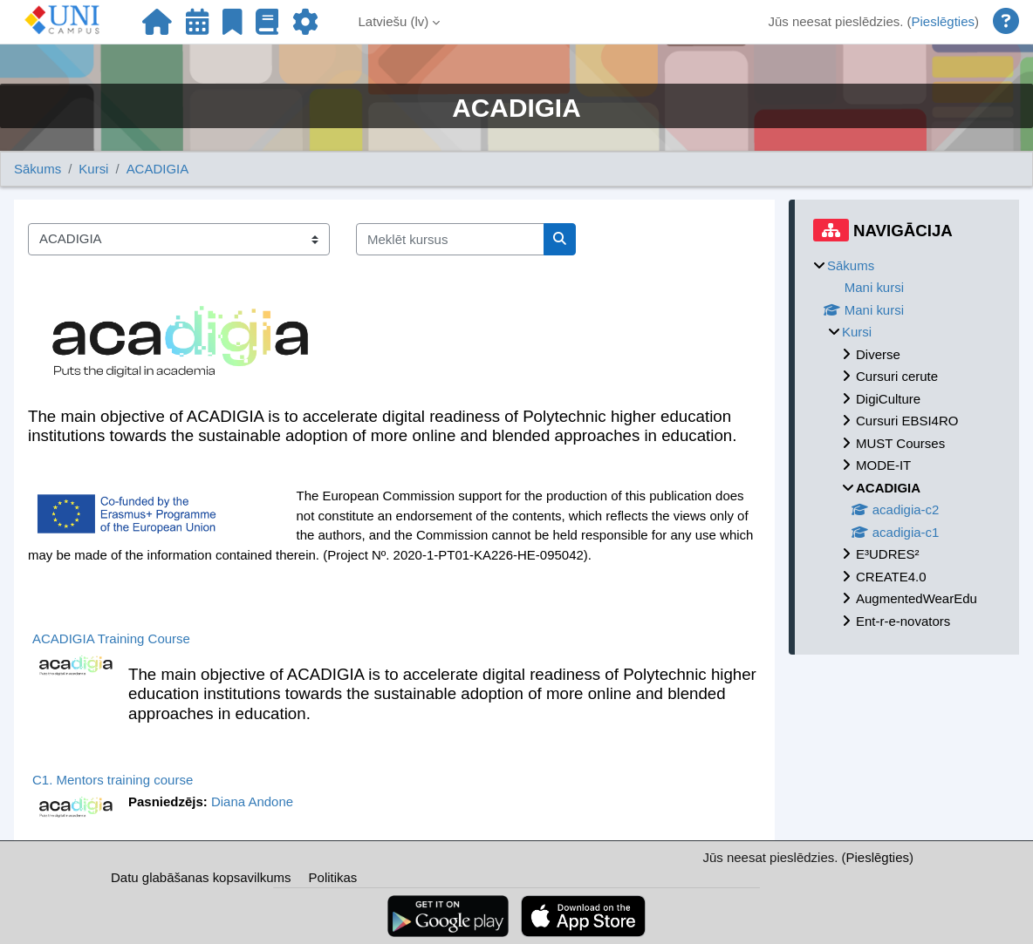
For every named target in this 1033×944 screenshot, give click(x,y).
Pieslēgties (943, 21)
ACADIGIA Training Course (111, 638)
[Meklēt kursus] (450, 239)
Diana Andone (252, 801)
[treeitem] (907, 444)
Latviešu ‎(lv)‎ (393, 21)
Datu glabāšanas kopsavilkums (201, 877)
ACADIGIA (158, 168)
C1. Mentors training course (112, 779)
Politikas (333, 877)
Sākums (37, 168)
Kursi (93, 168)
